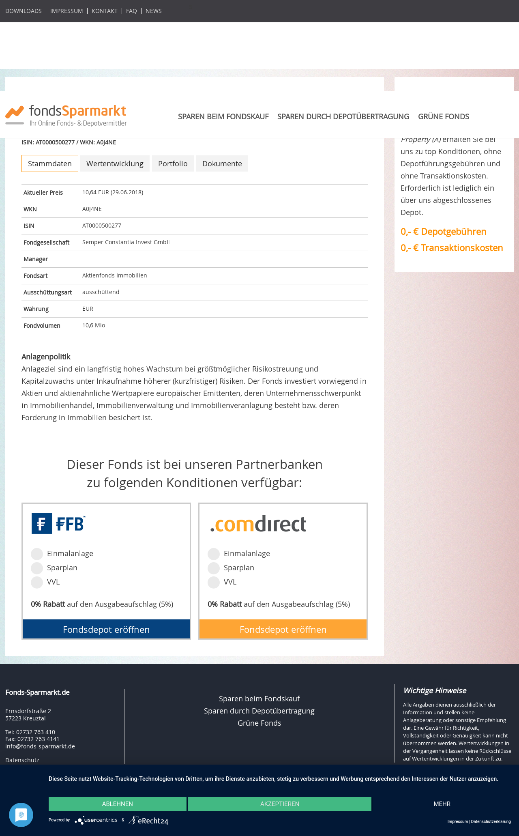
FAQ (131, 11)
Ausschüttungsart (48, 292)
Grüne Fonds (443, 116)
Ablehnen (117, 804)
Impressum (66, 11)
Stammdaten (50, 163)
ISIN (29, 226)
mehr (441, 804)
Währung (36, 309)
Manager (36, 259)
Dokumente (222, 163)
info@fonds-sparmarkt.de (40, 746)
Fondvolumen (42, 325)
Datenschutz (22, 760)
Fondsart (35, 275)
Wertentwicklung (115, 163)
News (154, 11)
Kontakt (105, 11)
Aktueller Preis (43, 192)
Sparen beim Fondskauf (223, 116)
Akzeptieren (279, 804)
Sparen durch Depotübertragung (343, 116)
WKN (30, 209)
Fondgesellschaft (46, 242)
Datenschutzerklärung (491, 821)
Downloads (23, 11)
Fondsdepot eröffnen (106, 629)
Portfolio (173, 163)
